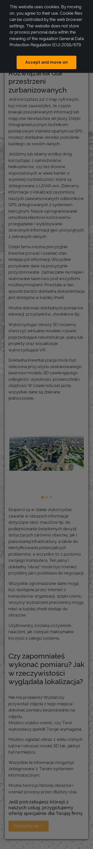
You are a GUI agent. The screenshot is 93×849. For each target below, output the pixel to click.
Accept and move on (46, 62)
